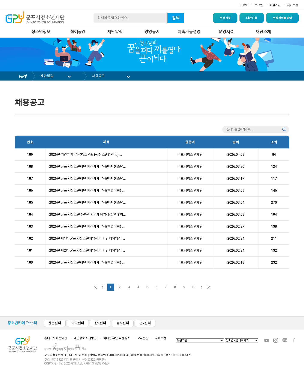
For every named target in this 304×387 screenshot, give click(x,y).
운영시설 (226, 31)
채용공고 (98, 76)
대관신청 (251, 18)
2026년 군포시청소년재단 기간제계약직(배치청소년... (87, 166)
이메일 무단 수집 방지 (116, 338)
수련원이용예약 (282, 18)
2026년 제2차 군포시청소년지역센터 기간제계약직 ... (86, 250)
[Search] (130, 18)
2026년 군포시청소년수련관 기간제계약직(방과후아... (87, 214)
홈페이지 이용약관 (55, 338)
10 (193, 287)
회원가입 (274, 5)
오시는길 (142, 338)
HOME (243, 5)
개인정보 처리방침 (85, 338)
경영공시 (152, 31)
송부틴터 (122, 323)
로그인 (259, 5)
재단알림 (115, 31)
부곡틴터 (77, 323)
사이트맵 (292, 5)
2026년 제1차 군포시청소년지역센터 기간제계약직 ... (86, 238)
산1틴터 (100, 323)
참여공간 (78, 31)
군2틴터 (145, 323)
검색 (176, 18)
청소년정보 (40, 31)
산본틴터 (54, 323)
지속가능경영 (189, 31)
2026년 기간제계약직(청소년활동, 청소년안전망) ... (85, 154)
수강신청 (225, 18)
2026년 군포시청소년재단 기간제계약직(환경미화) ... (86, 190)
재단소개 (263, 31)
